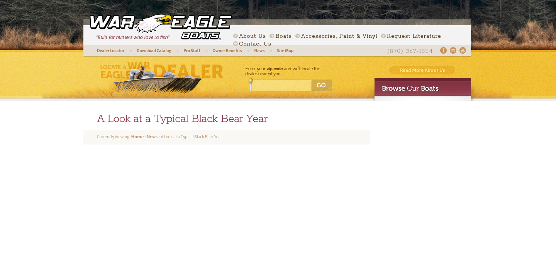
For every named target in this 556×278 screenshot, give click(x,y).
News (259, 50)
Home (137, 136)
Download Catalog (154, 50)
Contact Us (255, 44)
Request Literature (414, 36)
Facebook (443, 50)
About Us (252, 36)
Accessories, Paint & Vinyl (339, 36)
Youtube (462, 50)
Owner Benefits (227, 50)
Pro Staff (191, 50)
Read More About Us (422, 70)
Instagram (453, 50)
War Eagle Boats (157, 27)
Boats (283, 36)
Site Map (285, 50)
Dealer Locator (110, 50)
